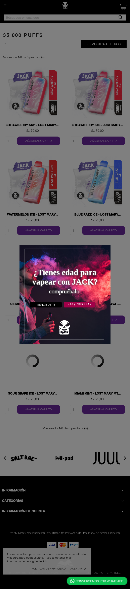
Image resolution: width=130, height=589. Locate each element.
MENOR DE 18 (46, 304)
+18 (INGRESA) (79, 304)
